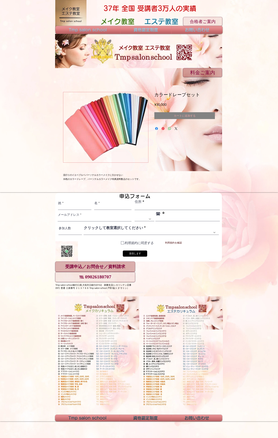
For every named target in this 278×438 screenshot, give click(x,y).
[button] (138, 51)
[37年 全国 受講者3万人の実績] (150, 8)
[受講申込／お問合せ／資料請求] (95, 267)
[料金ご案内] (202, 72)
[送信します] (135, 254)
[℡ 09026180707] (95, 277)
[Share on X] (176, 129)
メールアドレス (68, 214)
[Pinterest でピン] (163, 129)
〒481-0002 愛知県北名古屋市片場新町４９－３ (128, 292)
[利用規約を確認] (173, 243)
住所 (138, 201)
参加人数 (65, 228)
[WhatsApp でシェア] (169, 129)
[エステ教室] (161, 21)
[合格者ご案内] (202, 21)
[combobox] (151, 232)
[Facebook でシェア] (157, 129)
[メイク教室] (117, 21)
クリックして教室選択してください (113, 228)
